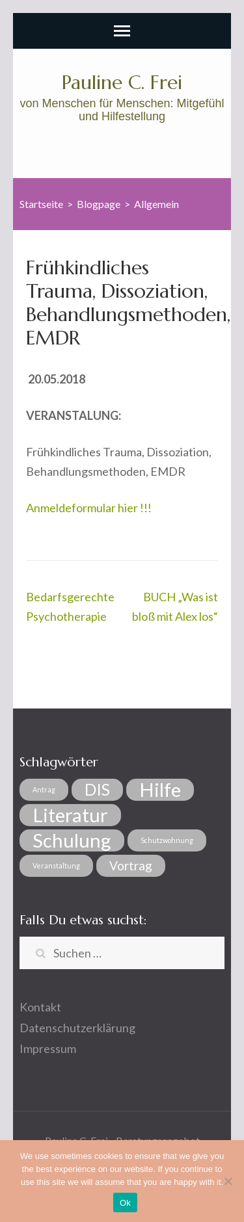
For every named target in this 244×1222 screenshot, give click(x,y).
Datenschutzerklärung (77, 1027)
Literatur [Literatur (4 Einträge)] (70, 815)
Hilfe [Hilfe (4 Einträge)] (160, 790)
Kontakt (40, 1007)
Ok (125, 1203)
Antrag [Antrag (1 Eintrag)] (44, 789)
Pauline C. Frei (122, 82)
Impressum (48, 1048)
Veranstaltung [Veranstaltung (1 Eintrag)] (56, 865)
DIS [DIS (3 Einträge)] (97, 789)
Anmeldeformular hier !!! (89, 507)
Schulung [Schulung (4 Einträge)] (72, 840)
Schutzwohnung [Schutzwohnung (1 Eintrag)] (167, 840)
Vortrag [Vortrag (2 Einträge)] (130, 865)
